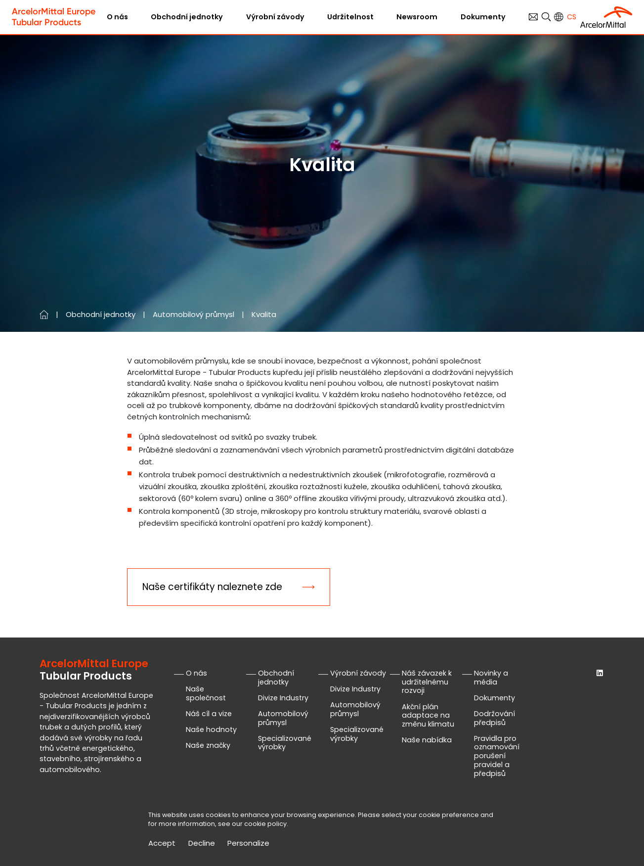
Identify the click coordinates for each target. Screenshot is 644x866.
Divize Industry (283, 698)
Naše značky (208, 745)
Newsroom (416, 17)
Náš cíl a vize (209, 714)
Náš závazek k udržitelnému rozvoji (427, 682)
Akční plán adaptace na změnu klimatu (428, 715)
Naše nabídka (427, 740)
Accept (161, 843)
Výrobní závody (275, 17)
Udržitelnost (350, 17)
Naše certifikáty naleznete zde (212, 586)
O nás (117, 17)
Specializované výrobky (284, 742)
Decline (201, 843)
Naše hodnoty (211, 729)
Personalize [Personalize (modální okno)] (248, 843)
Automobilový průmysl (193, 314)
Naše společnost (206, 693)
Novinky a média (491, 677)
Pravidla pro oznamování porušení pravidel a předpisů (496, 755)
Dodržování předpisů (494, 718)
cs (571, 17)
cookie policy (265, 824)
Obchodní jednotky (187, 17)
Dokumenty (483, 17)
